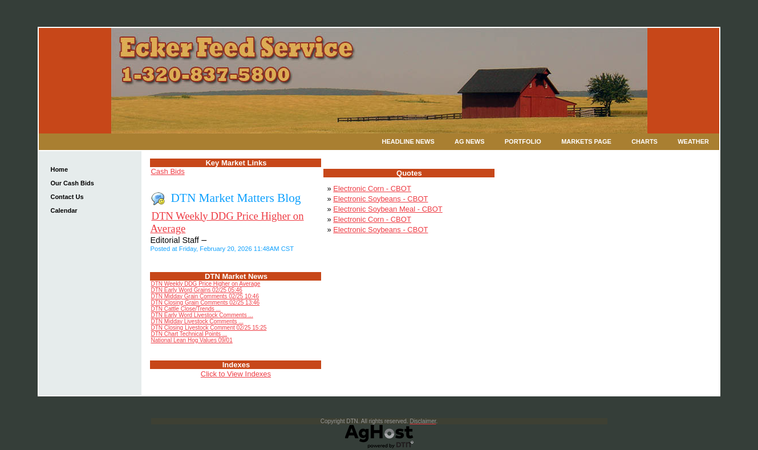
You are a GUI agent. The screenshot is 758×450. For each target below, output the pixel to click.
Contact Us (66, 196)
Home (59, 169)
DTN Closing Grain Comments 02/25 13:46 (205, 302)
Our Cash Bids (72, 183)
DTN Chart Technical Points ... (189, 334)
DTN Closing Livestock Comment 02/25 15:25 (208, 328)
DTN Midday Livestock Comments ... (197, 321)
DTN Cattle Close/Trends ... (185, 309)
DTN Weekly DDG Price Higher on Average (205, 284)
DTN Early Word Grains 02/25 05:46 (196, 290)
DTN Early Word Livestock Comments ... (202, 315)
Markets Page (586, 141)
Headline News (408, 141)
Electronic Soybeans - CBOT (380, 198)
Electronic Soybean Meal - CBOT (387, 209)
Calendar (63, 210)
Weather (693, 141)
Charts (644, 141)
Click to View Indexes (236, 374)
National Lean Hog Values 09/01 (191, 340)
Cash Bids (167, 171)
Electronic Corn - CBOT (372, 188)
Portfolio (523, 141)
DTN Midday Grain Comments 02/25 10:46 (205, 296)
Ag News (470, 141)
